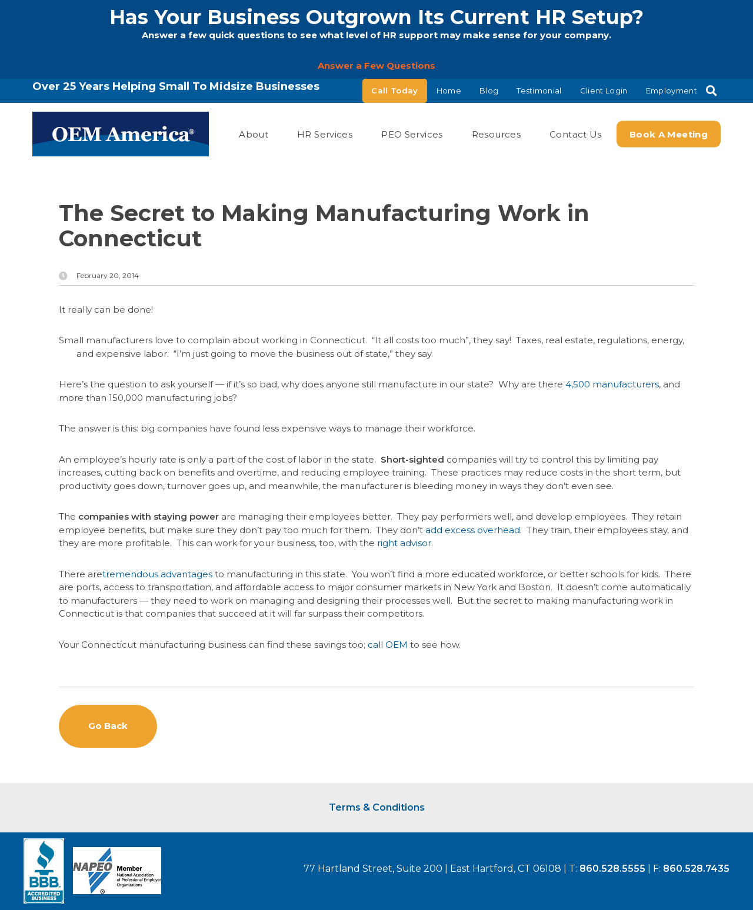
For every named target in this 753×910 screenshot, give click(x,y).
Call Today (394, 90)
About (253, 133)
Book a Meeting (668, 133)
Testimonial (539, 90)
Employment (671, 90)
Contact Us (575, 133)
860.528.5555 (612, 868)
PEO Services (412, 133)
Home (449, 90)
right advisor (404, 542)
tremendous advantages (157, 574)
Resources (496, 133)
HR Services (324, 133)
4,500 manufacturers (612, 384)
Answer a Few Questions (376, 65)
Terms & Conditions (377, 807)
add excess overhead (472, 530)
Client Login (604, 90)
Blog (488, 90)
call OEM (388, 644)
